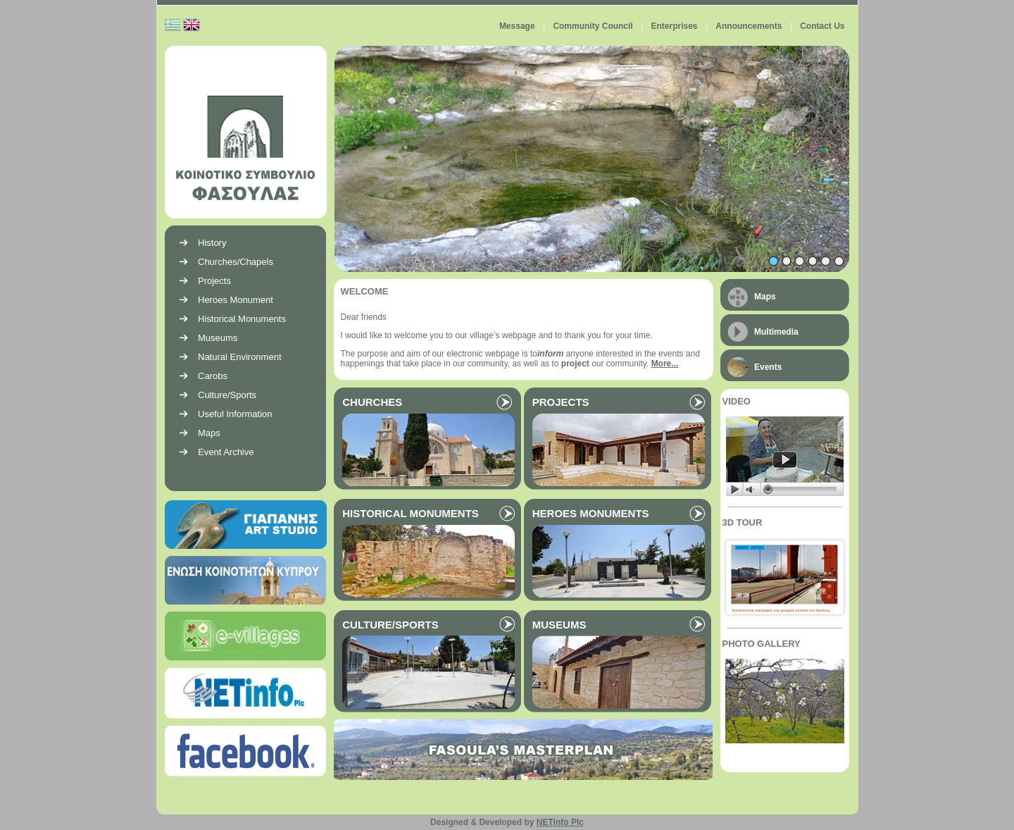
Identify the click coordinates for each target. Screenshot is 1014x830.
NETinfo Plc (560, 822)
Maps (765, 297)
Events (768, 367)
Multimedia (776, 332)
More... (665, 363)
